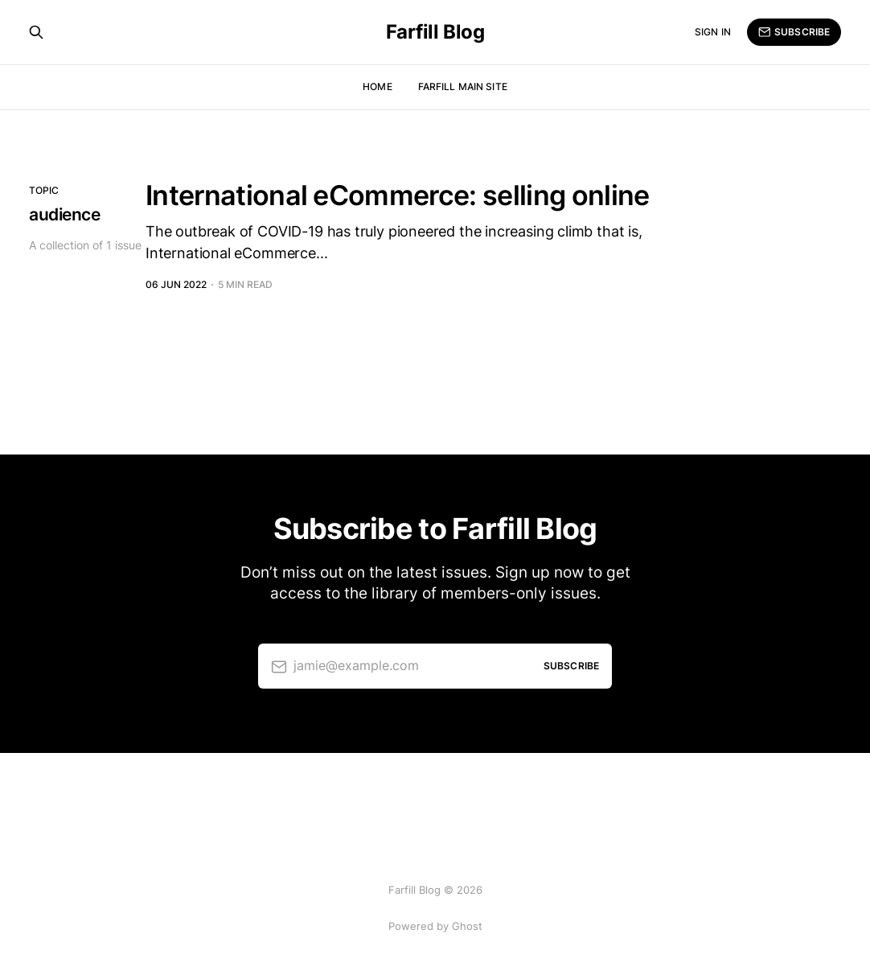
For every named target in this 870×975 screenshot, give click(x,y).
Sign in (713, 32)
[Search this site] (36, 32)
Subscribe (794, 32)
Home (377, 86)
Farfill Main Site (462, 86)
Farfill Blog (435, 32)
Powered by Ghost (435, 925)
